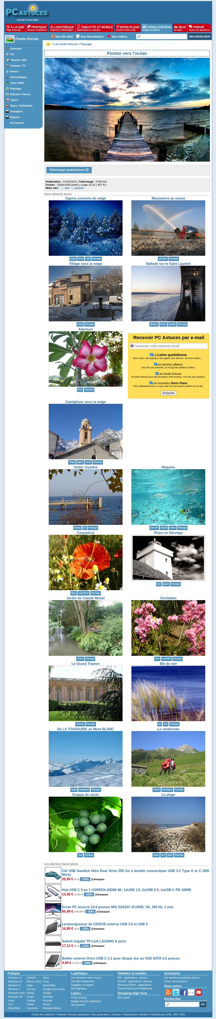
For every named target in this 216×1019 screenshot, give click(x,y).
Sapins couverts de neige (85, 198)
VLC (10, 1004)
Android (31, 977)
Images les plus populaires (86, 1001)
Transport (16, 111)
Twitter (30, 1004)
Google (47, 992)
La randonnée (168, 729)
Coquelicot (85, 533)
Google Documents (54, 989)
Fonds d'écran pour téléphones (135, 988)
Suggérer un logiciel (82, 984)
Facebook (32, 1008)
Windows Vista (16, 992)
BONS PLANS (128, 28)
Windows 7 (14, 989)
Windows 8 (14, 985)
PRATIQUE (37, 28)
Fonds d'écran (27, 39)
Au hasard (17, 122)
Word (46, 977)
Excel (46, 981)
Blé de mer (168, 664)
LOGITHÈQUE (62, 28)
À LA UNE (15, 28)
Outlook (31, 1000)
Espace (15, 117)
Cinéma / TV (18, 65)
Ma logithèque (79, 988)
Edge (29, 985)
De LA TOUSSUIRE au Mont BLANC (85, 729)
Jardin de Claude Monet (86, 598)
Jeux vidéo (17, 82)
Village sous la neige (85, 263)
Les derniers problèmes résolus (182, 977)
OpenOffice (49, 985)
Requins (168, 467)
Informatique (18, 77)
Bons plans (124, 997)
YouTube (48, 996)
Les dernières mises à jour (86, 977)
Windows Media (52, 1008)
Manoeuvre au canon (168, 198)
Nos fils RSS (64, 36)
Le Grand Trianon (86, 664)
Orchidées (168, 598)
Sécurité (47, 1000)
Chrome (31, 989)
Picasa (46, 1004)
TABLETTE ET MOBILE (95, 28)
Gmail (30, 996)
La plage (168, 794)
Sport (14, 100)
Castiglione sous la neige (85, 402)
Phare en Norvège (168, 533)
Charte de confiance (42, 1014)
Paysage (15, 88)
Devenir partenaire (79, 1014)
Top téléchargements (82, 981)
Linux (11, 1000)
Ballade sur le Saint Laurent (168, 263)
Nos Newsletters (92, 36)
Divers (14, 71)
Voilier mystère (86, 467)
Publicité (61, 1014)
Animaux (16, 48)
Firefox (30, 992)
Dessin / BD (18, 60)
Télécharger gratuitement (69, 170)
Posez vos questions (176, 981)
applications (130, 977)
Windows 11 (15, 977)
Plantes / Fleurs (20, 94)
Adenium (85, 329)
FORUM (199, 28)
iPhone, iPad (34, 981)
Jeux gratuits (78, 1004)
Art (12, 54)
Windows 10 (15, 981)
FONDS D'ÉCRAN (156, 28)
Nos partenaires (100, 1014)
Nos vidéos (119, 36)
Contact (116, 1014)
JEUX (180, 28)
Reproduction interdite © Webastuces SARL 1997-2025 (154, 1014)
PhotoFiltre (14, 1008)
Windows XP (15, 996)
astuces (143, 977)
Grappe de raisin (85, 794)
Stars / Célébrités (21, 105)
